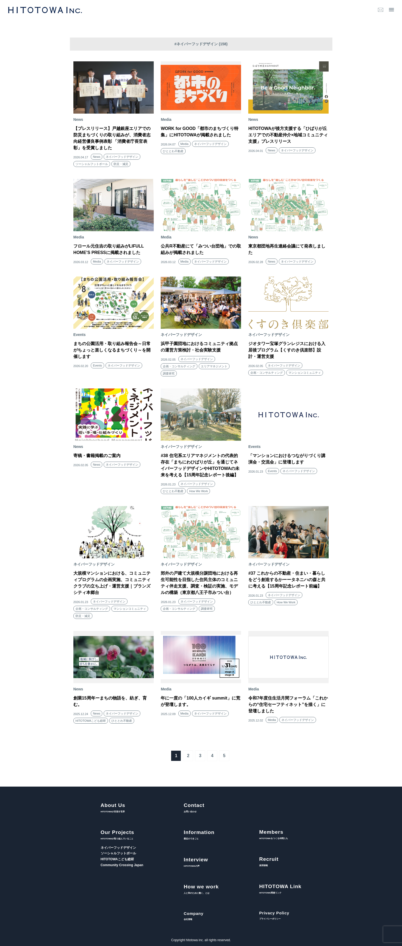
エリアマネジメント (214, 366)
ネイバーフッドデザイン (122, 156)
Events (97, 365)
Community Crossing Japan (122, 865)
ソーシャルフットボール (92, 164)
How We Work (198, 491)
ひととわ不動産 (173, 151)
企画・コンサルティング (179, 366)
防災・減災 (121, 164)
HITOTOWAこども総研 (91, 720)
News (96, 156)
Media (185, 143)
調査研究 (169, 373)
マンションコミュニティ (304, 372)
